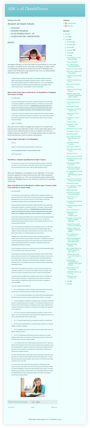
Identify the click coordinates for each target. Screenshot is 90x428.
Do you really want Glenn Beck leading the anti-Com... (73, 138)
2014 (66, 39)
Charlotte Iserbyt (71, 23)
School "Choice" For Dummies (72, 197)
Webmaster (70, 26)
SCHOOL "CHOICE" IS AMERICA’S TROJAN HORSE (74, 230)
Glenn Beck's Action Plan (73, 99)
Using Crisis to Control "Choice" (73, 114)
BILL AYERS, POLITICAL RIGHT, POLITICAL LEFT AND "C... (74, 250)
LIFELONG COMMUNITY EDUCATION (74, 72)
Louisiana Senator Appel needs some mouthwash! (74, 224)
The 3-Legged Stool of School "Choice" (73, 235)
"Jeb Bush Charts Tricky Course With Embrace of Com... (74, 256)
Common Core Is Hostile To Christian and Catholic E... (74, 179)
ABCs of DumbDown (28, 8)
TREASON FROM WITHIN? (72, 245)
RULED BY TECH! (72, 134)
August (69, 53)
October (69, 47)
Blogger (59, 419)
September (70, 50)
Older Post (54, 407)
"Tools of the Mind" (72, 62)
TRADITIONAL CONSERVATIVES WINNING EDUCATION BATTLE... (74, 263)
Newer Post (11, 407)
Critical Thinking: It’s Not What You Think (74, 58)
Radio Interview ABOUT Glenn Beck (73, 163)
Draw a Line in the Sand (73, 84)
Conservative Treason (72, 183)
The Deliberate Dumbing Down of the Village (73, 193)
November (70, 44)
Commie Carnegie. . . (72, 122)
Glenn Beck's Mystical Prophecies (73, 143)
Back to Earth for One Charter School (72, 268)
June (68, 281)
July (68, 55)
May (68, 284)
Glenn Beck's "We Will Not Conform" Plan (74, 110)
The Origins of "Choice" (73, 131)
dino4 (48, 419)
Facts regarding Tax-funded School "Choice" (74, 186)
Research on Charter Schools (74, 69)
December (70, 42)
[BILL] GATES (41, 82)
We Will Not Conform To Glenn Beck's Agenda (73, 168)
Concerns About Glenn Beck (74, 156)
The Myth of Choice (72, 153)
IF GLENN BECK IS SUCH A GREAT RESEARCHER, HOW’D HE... (74, 174)
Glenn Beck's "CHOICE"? (74, 146)
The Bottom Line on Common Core (72, 277)
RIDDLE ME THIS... (72, 190)
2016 (66, 34)
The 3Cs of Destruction (73, 209)
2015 (66, 37)
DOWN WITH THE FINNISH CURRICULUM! (72, 214)
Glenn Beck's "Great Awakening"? (72, 125)
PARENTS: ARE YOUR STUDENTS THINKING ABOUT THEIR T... (74, 95)
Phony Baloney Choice (73, 106)
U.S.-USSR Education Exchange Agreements (73, 65)
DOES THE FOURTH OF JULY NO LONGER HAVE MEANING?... (74, 240)
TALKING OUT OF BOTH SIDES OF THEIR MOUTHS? (74, 219)
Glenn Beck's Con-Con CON (74, 128)
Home (32, 407)
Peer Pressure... (71, 87)
